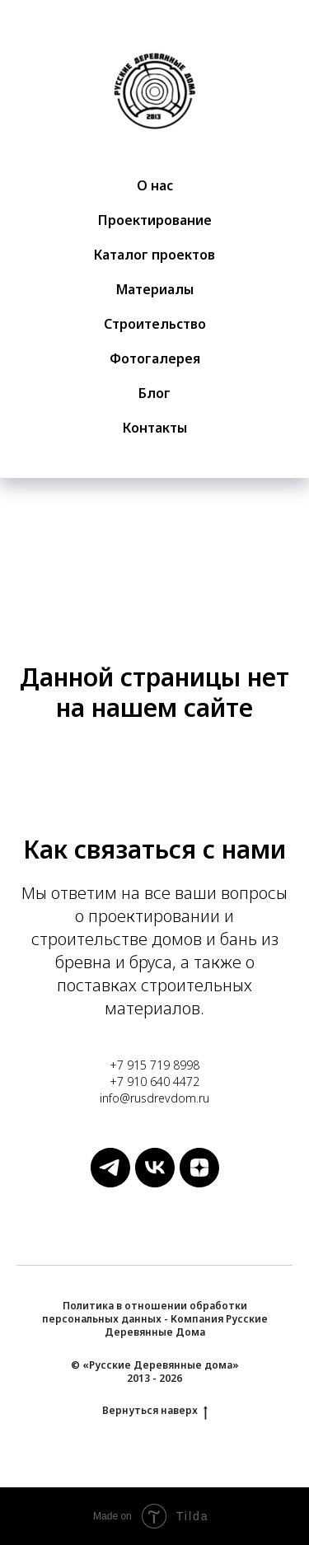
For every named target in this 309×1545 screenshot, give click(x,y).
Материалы (155, 289)
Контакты (155, 428)
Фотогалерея (155, 358)
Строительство (155, 324)
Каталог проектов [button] (154, 255)
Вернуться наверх (155, 1410)
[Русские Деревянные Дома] (110, 1183)
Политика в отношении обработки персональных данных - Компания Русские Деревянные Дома (155, 1319)
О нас (155, 185)
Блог (154, 393)
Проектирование (155, 220)
